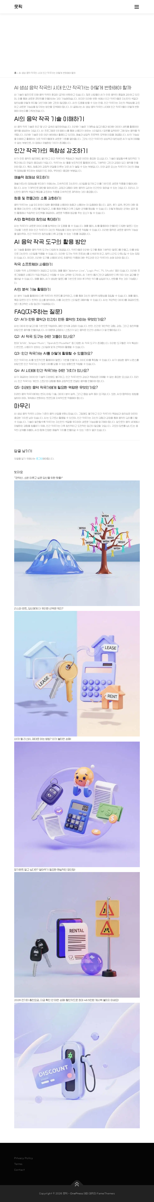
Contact (19, 1169)
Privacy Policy (23, 1158)
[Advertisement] (77, 41)
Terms (18, 1164)
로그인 (39, 458)
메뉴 (136, 6)
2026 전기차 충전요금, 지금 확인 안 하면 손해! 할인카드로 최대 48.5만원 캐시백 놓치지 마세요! (66, 1000)
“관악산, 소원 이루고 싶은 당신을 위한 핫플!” (38, 478)
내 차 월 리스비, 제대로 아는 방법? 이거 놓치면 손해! (42, 739)
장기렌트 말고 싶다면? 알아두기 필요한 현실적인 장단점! (44, 869)
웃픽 (18, 6)
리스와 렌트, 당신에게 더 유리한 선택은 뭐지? (38, 608)
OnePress (76, 1193)
